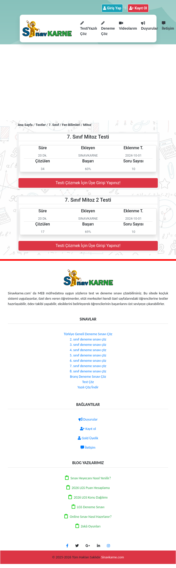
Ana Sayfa (25, 125)
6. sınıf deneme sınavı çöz (88, 360)
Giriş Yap (112, 8)
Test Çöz (88, 382)
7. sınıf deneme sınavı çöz (88, 366)
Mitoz (87, 125)
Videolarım (128, 25)
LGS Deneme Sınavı (90, 507)
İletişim (88, 447)
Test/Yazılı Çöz (88, 28)
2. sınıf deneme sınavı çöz (88, 339)
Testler (40, 125)
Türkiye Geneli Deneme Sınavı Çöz (88, 334)
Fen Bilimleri (71, 125)
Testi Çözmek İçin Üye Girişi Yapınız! (87, 182)
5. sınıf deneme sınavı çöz (88, 355)
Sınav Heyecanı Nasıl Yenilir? (90, 478)
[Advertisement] (88, 82)
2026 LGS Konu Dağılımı (91, 497)
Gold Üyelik (88, 438)
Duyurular (149, 25)
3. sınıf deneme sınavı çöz (88, 345)
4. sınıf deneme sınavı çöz (88, 350)
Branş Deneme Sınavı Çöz (88, 376)
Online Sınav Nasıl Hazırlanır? (90, 517)
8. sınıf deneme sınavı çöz (88, 371)
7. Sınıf (54, 125)
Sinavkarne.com (112, 557)
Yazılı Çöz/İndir (88, 387)
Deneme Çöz (108, 28)
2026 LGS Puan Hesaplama (91, 488)
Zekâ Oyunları (91, 526)
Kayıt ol (88, 429)
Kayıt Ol (138, 8)
